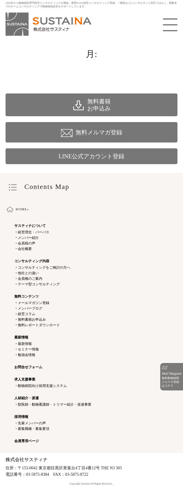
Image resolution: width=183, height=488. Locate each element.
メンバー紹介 (28, 238)
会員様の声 (26, 243)
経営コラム (26, 314)
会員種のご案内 (30, 279)
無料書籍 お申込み (92, 105)
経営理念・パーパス (33, 232)
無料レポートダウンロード (39, 325)
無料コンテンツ (26, 296)
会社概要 (25, 249)
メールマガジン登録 (33, 303)
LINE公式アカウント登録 (92, 156)
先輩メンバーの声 (32, 423)
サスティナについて (30, 226)
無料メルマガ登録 (91, 132)
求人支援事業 (24, 379)
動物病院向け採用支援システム (42, 386)
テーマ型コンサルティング (39, 284)
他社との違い (28, 273)
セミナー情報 (28, 349)
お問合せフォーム (28, 367)
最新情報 (21, 337)
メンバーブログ (30, 308)
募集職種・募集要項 (33, 429)
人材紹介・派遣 (26, 398)
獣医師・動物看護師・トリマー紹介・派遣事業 (54, 404)
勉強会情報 (26, 355)
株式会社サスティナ (27, 459)
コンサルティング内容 (31, 261)
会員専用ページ (26, 441)
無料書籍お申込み (32, 319)
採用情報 (21, 417)
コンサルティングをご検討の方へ (44, 267)
